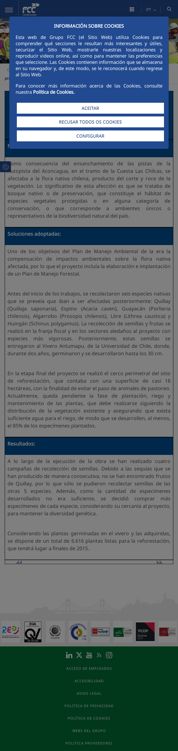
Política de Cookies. (54, 92)
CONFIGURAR (90, 136)
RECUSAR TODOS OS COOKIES (90, 122)
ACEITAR (90, 108)
